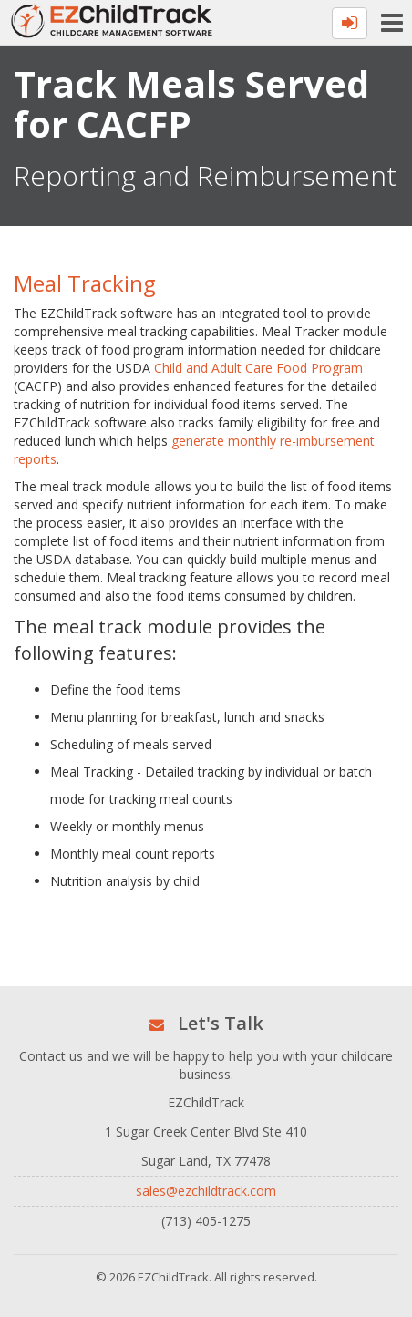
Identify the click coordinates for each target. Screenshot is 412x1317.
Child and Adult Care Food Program (258, 367)
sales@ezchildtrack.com (206, 1190)
